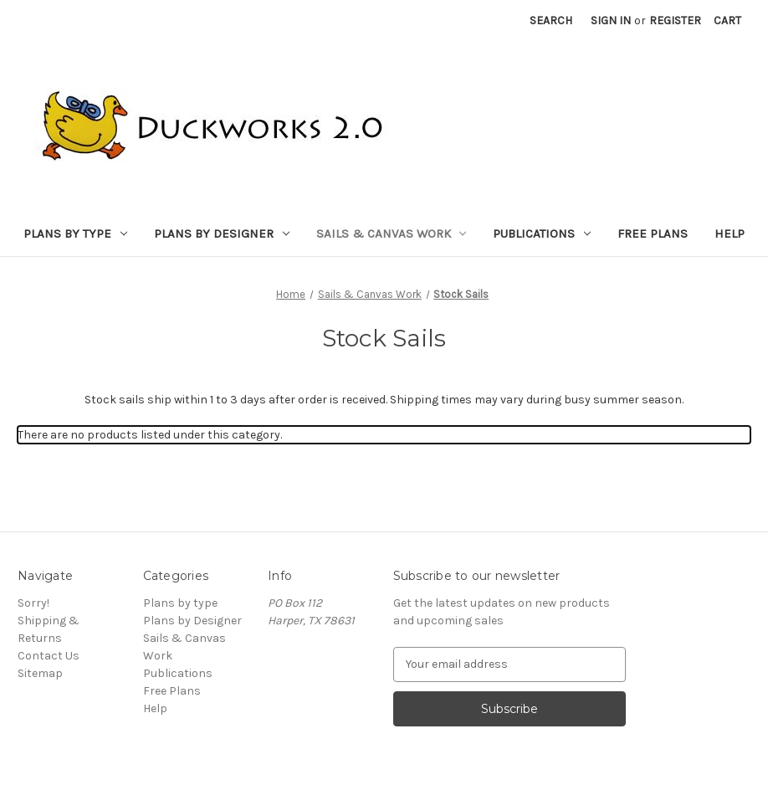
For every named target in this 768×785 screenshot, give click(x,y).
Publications (542, 233)
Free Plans (652, 233)
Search (551, 20)
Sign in (611, 20)
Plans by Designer (221, 233)
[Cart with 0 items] (727, 20)
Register (675, 20)
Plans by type (75, 233)
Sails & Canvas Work (391, 233)
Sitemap (40, 673)
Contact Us (48, 656)
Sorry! (33, 603)
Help (729, 233)
